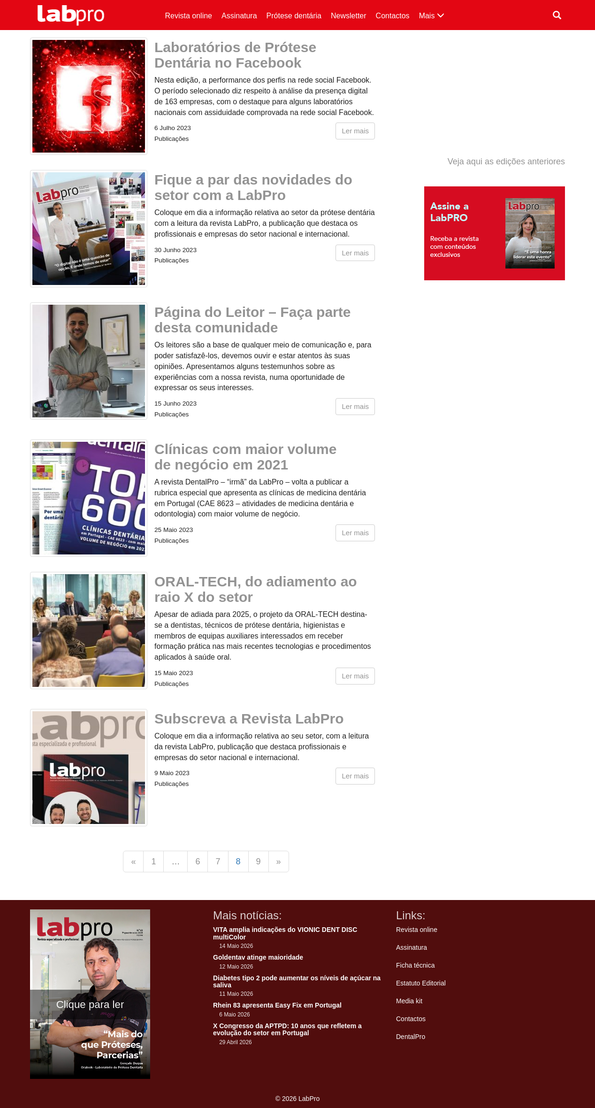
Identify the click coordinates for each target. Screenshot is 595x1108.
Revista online (189, 16)
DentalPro (410, 1036)
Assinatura (239, 16)
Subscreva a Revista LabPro (249, 718)
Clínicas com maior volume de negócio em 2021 (245, 456)
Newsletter (348, 16)
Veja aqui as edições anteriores (506, 161)
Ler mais (355, 131)
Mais (431, 16)
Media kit (409, 1001)
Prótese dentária (294, 16)
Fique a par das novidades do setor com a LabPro (253, 187)
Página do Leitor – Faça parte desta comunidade (252, 319)
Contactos (393, 16)
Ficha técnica (415, 965)
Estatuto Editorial (421, 983)
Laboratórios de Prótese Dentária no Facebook (235, 54)
